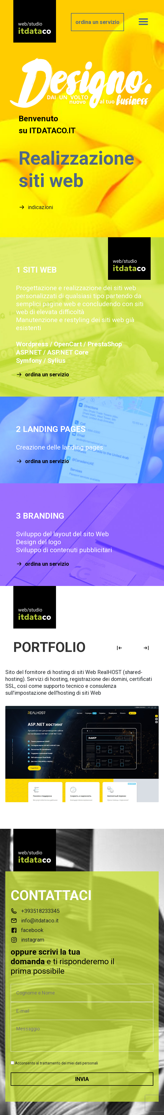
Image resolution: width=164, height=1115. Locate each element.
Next (146, 648)
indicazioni (36, 207)
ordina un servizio (97, 22)
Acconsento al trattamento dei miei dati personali (56, 1063)
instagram (27, 940)
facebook (27, 930)
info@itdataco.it (35, 920)
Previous (119, 648)
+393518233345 (35, 911)
